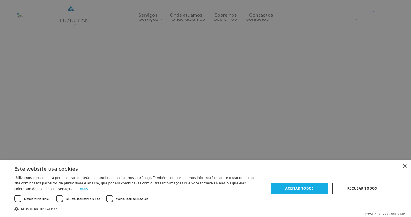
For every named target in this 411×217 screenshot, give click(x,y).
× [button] (404, 166)
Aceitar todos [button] (299, 188)
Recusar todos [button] (362, 188)
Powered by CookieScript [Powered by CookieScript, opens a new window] (386, 214)
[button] (137, 209)
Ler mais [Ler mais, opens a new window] (81, 188)
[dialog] (205, 108)
